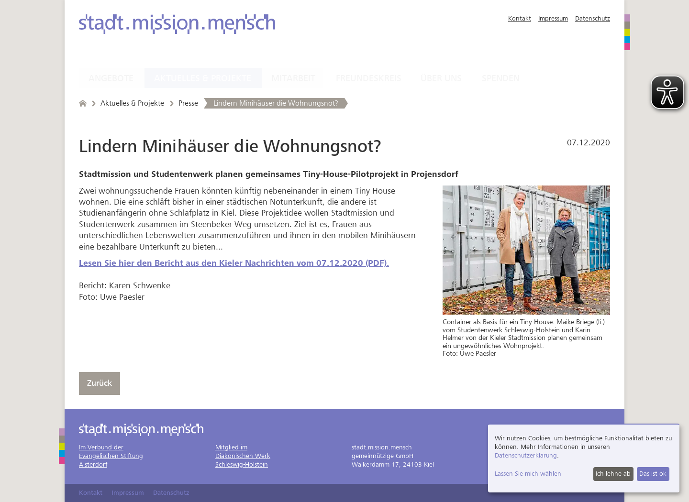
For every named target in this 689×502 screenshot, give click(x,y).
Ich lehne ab (613, 473)
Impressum (553, 18)
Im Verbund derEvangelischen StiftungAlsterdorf (111, 456)
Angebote (111, 78)
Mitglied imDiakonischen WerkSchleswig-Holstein (242, 456)
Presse (188, 103)
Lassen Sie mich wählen (528, 473)
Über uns (441, 78)
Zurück (99, 383)
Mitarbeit (293, 78)
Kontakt (519, 18)
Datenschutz (592, 18)
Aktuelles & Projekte (202, 78)
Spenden (501, 78)
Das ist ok (653, 473)
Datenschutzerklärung (526, 455)
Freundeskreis (368, 78)
